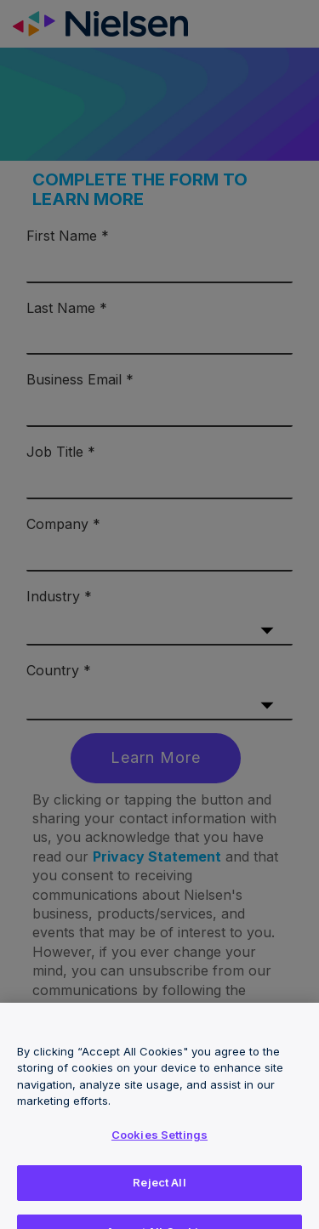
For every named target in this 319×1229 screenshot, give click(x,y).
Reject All (159, 1189)
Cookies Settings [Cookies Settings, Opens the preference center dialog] (159, 1141)
